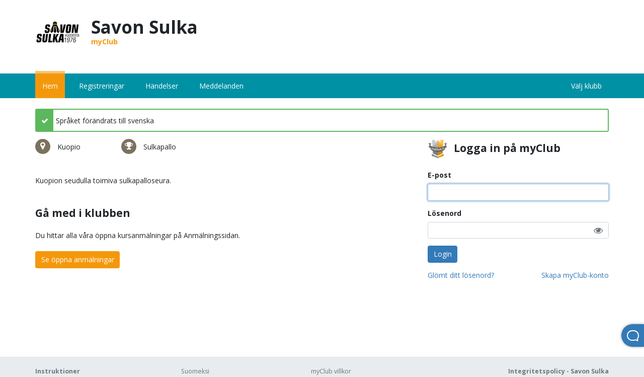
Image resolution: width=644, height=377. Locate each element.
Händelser (161, 86)
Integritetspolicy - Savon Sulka (558, 371)
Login (443, 254)
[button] (598, 230)
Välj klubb (586, 86)
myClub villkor (331, 371)
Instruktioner (57, 371)
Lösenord (444, 213)
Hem (50, 86)
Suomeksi (195, 371)
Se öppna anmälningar (77, 259)
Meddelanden (221, 86)
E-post (439, 175)
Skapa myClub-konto (575, 275)
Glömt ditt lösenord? (461, 275)
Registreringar (101, 86)
